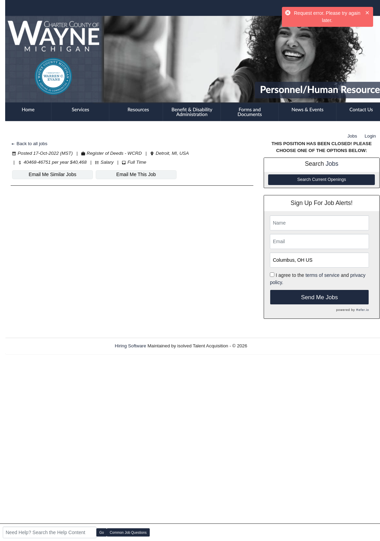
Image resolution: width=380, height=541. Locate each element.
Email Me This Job (136, 174)
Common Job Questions (128, 532)
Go (101, 532)
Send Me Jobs (319, 297)
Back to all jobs (29, 143)
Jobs (352, 136)
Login (370, 136)
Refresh (268, 345)
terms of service (322, 275)
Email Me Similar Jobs (52, 174)
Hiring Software (130, 345)
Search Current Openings (321, 179)
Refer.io (362, 310)
